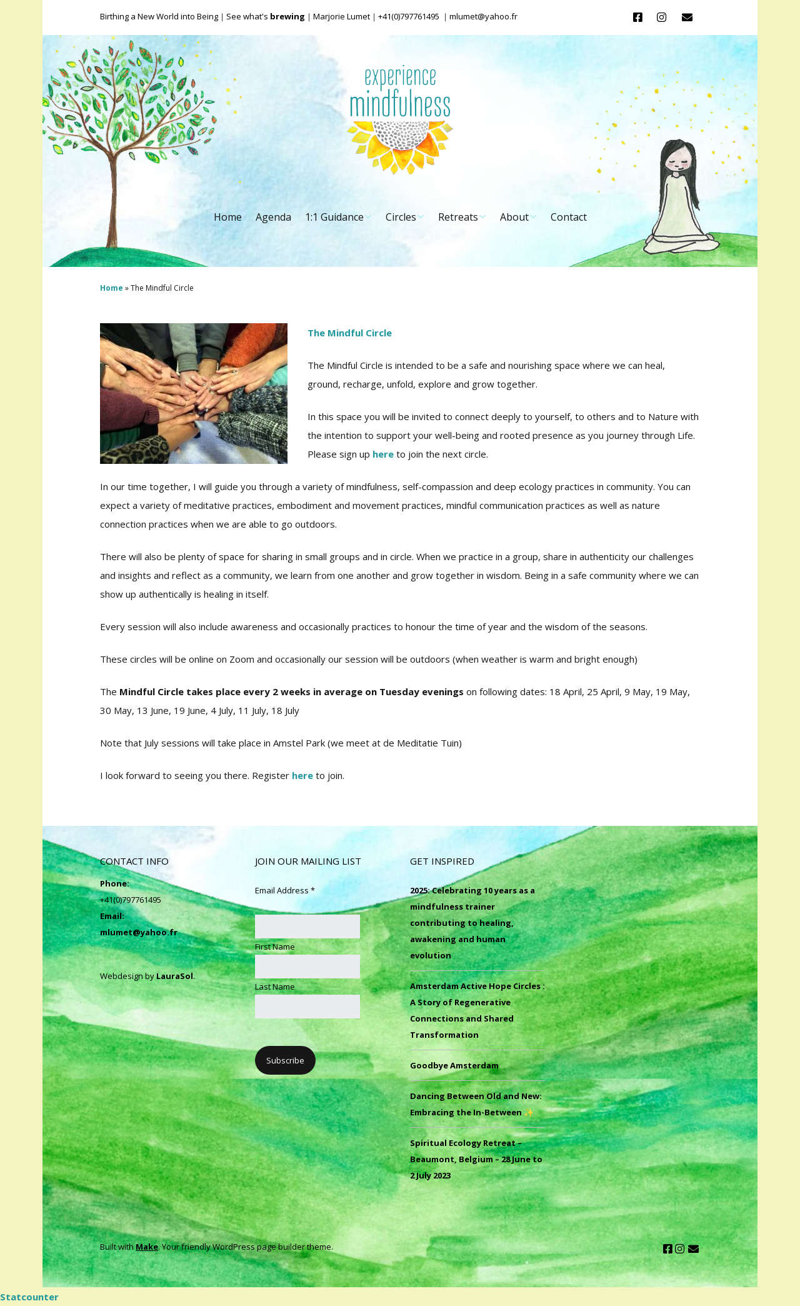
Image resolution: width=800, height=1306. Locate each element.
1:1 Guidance (334, 217)
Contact (569, 217)
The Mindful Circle (351, 332)
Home (228, 217)
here (383, 454)
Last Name (275, 986)
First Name (275, 946)
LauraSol (174, 976)
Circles (401, 217)
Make (147, 1246)
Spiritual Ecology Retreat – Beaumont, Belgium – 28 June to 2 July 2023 (476, 1159)
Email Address (285, 890)
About (514, 217)
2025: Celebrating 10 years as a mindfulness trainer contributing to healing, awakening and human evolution (472, 923)
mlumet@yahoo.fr (139, 932)
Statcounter (29, 1296)
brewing (287, 16)
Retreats (458, 217)
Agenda (273, 217)
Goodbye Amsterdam (454, 1065)
